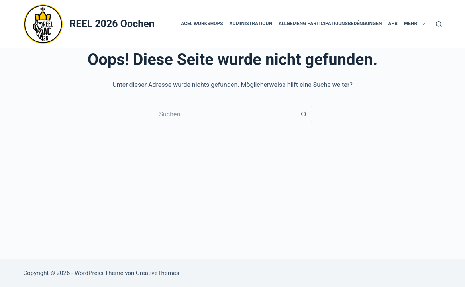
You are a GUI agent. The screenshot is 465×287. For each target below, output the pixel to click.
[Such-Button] (304, 114)
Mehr (416, 24)
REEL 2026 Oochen (111, 23)
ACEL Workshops (202, 23)
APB (392, 23)
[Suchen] (439, 24)
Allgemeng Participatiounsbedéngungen (330, 23)
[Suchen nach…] (224, 114)
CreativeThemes (157, 273)
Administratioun (251, 23)
